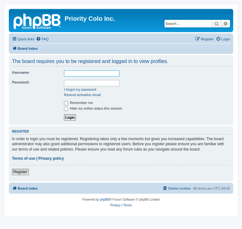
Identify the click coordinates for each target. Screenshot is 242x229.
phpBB (104, 199)
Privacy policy (51, 158)
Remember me (78, 103)
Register (20, 172)
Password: (21, 82)
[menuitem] (42, 39)
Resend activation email (82, 95)
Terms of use (23, 158)
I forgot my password (80, 89)
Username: (21, 72)
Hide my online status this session (93, 108)
